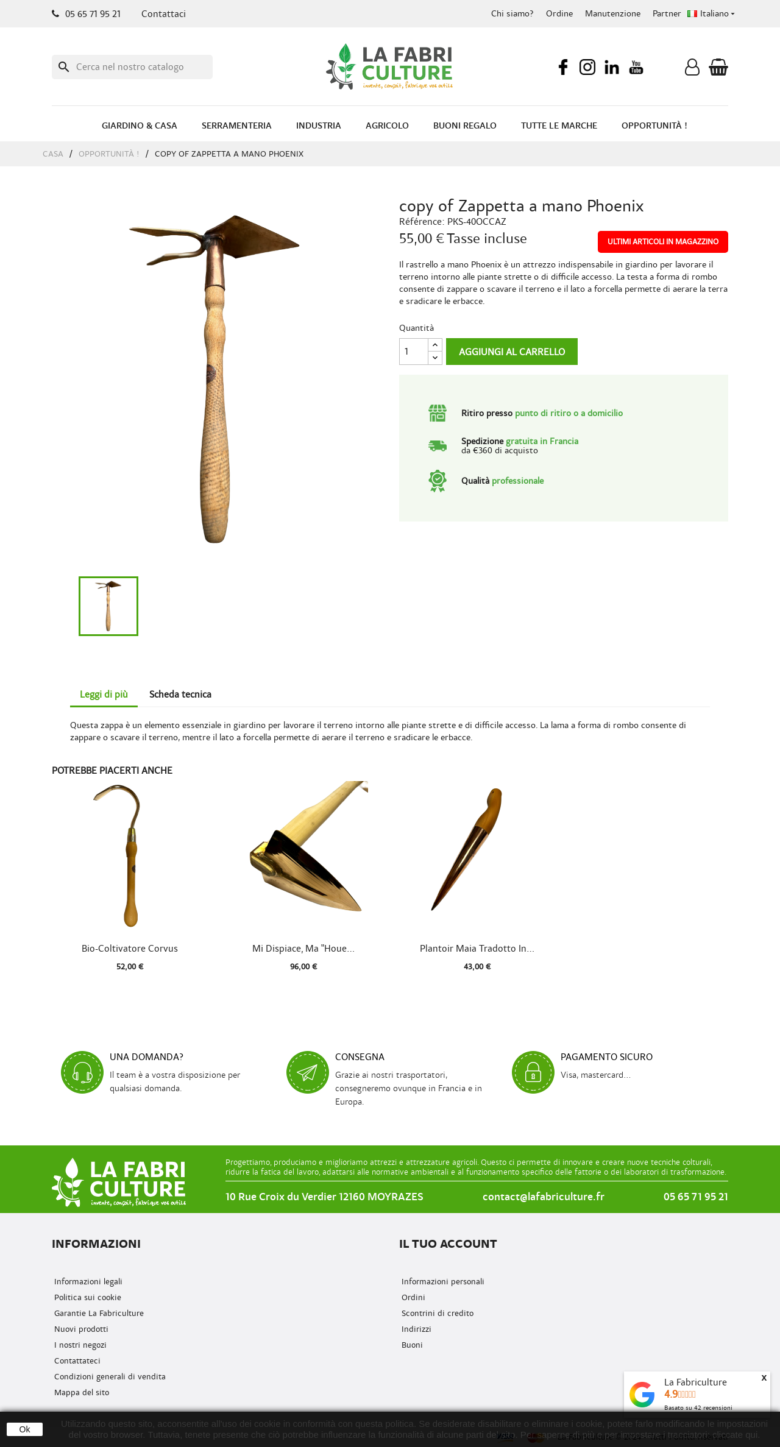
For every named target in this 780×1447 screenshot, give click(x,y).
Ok (25, 1429)
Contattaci (163, 14)
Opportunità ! (654, 126)
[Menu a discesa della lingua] (712, 14)
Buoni (411, 1345)
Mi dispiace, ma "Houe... (303, 949)
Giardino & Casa (139, 126)
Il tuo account (448, 1243)
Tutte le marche (559, 126)
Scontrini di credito (436, 1313)
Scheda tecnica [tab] (180, 694)
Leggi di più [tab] (104, 694)
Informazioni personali (441, 1281)
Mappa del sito (80, 1392)
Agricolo (387, 126)
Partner (667, 13)
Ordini (412, 1297)
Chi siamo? (512, 13)
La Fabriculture (695, 1382)
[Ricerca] (132, 67)
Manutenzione (612, 13)
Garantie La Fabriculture (98, 1313)
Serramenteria (237, 126)
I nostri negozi (79, 1345)
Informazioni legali (87, 1281)
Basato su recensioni (698, 1408)
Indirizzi (415, 1329)
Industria (318, 126)
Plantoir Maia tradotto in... (477, 949)
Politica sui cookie (86, 1297)
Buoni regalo (465, 126)
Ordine (559, 13)
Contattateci (76, 1361)
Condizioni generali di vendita (109, 1376)
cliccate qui (734, 1434)
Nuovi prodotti (80, 1329)
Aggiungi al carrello (512, 352)
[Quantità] (413, 351)
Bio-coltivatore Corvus (130, 949)
